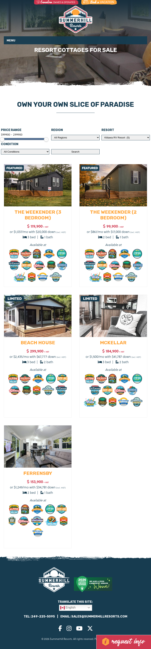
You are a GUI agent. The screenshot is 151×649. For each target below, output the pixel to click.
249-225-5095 (43, 616)
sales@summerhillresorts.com (99, 616)
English (68, 607)
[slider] (46, 139)
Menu (11, 40)
